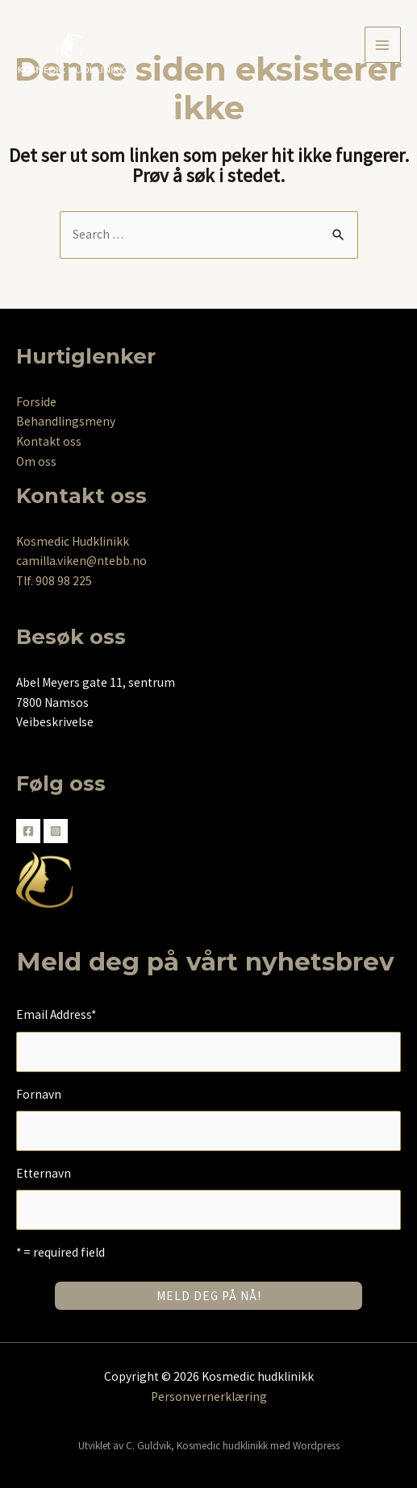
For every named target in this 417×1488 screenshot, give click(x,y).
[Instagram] (56, 831)
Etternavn (43, 1173)
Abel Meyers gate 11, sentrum (95, 682)
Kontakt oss (48, 441)
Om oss (36, 461)
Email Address (56, 1014)
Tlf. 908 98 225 (54, 580)
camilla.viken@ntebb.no (81, 560)
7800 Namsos (52, 702)
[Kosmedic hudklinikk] (72, 45)
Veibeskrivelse (55, 721)
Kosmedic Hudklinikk (72, 541)
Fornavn (38, 1094)
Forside (36, 401)
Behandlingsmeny (65, 421)
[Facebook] (28, 831)
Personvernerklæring (209, 1396)
